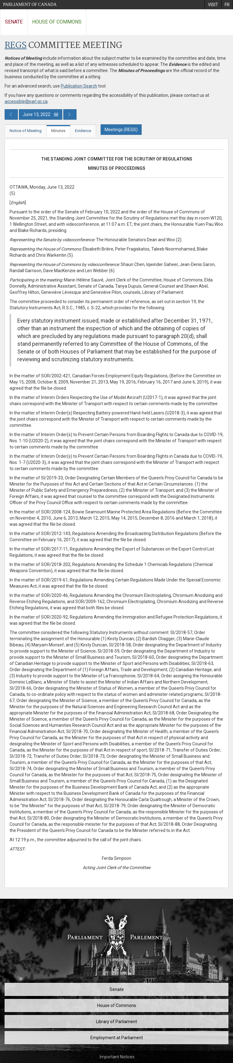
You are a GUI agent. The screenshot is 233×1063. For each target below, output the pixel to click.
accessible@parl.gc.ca (26, 101)
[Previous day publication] (11, 114)
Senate (14, 22)
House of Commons (56, 22)
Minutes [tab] (58, 130)
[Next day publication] (70, 114)
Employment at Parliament (116, 1037)
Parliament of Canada (29, 4)
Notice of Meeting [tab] (26, 130)
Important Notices (117, 1056)
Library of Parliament (116, 1021)
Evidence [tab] (83, 130)
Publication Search (79, 86)
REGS (16, 46)
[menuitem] (213, 4)
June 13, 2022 (40, 114)
